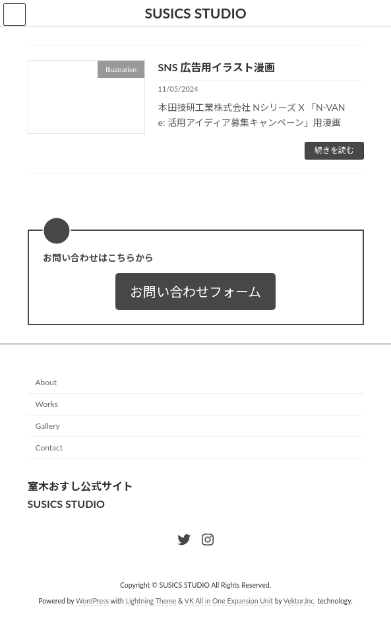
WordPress (92, 602)
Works (47, 405)
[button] (195, 291)
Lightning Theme (151, 602)
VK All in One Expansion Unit (229, 602)
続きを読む (334, 150)
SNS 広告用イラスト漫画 (217, 67)
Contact (49, 447)
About (46, 383)
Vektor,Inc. (300, 602)
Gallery (48, 426)
